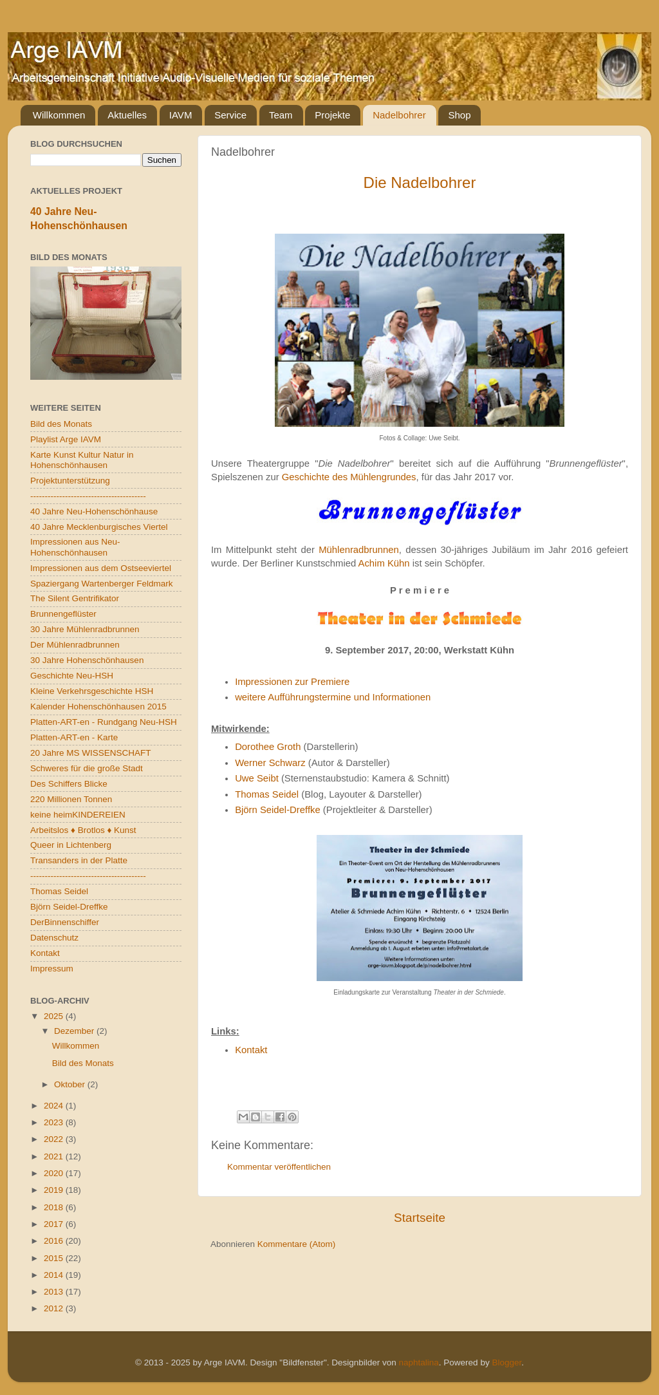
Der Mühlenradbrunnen (75, 645)
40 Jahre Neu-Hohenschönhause (94, 511)
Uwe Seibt (257, 778)
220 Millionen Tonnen (71, 799)
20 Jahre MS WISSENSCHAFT (90, 753)
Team (281, 114)
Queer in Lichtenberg (70, 845)
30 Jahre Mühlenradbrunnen (85, 629)
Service (230, 114)
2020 (55, 1173)
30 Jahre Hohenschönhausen (87, 660)
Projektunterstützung (70, 480)
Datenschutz (54, 937)
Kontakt (251, 1050)
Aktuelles (127, 114)
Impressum (51, 968)
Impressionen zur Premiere (292, 682)
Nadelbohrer (399, 114)
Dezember (75, 1031)
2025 (55, 1016)
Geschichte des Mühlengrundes (349, 477)
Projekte (332, 114)
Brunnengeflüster (63, 614)
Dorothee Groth (268, 747)
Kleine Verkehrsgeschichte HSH (91, 691)
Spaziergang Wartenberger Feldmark (101, 583)
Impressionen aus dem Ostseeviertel (100, 568)
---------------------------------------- (88, 496)
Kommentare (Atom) (296, 1244)
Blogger (506, 1362)
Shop (459, 114)
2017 (55, 1224)
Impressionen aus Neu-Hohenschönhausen (75, 547)
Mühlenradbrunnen (359, 550)
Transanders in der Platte (78, 860)
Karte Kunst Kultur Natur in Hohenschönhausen (82, 460)
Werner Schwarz (270, 763)
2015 (55, 1258)
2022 (55, 1139)
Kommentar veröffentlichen (279, 1167)
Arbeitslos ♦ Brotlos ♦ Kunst (83, 830)
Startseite (419, 1217)
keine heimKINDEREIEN (77, 814)
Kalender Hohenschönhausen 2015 (98, 706)
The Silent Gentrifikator (74, 598)
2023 (55, 1122)
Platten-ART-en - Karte (74, 737)
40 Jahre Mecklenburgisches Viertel (99, 527)
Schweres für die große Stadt (86, 768)
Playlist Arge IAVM (65, 439)
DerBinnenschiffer (64, 922)
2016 (55, 1241)
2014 (55, 1275)
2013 (55, 1292)
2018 (55, 1207)
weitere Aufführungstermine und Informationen (333, 697)
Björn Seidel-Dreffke (277, 810)
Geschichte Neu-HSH (71, 675)
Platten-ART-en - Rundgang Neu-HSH (103, 722)
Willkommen (59, 114)
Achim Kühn (384, 563)
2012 (55, 1308)
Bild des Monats (61, 424)
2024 (55, 1105)
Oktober (71, 1084)
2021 (55, 1156)
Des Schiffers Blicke (68, 784)
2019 (55, 1190)
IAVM (180, 114)
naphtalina (419, 1362)
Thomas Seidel (267, 794)
